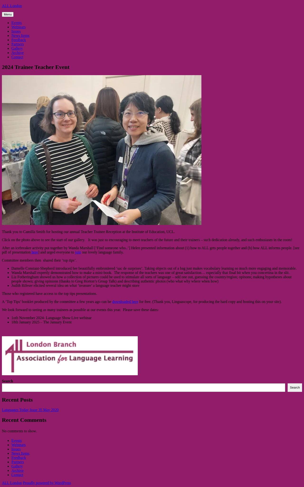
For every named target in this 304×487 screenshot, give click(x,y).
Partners (17, 44)
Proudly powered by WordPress (47, 483)
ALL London (12, 6)
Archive (17, 53)
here (34, 252)
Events (16, 23)
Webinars (18, 27)
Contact (17, 57)
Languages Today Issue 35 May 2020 (30, 410)
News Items (20, 36)
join (78, 252)
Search (7, 381)
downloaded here (125, 302)
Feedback (18, 40)
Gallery (17, 48)
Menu (8, 14)
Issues (16, 31)
